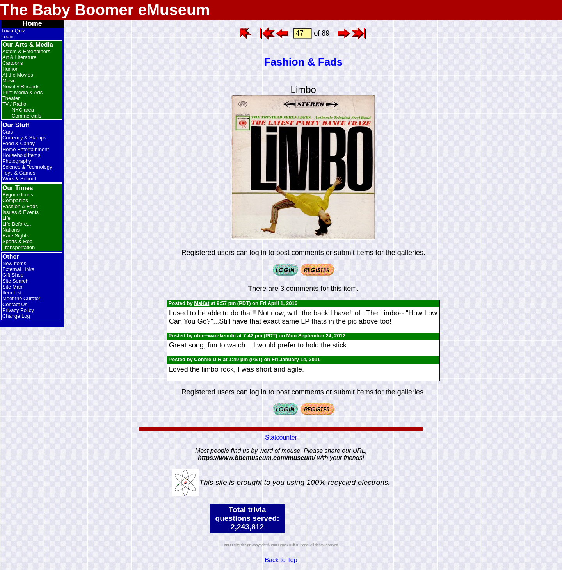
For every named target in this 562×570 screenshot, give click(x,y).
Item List (11, 293)
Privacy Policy (18, 310)
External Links (18, 269)
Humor (10, 69)
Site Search (15, 281)
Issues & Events (20, 212)
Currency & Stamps (24, 138)
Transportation (18, 247)
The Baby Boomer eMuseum (105, 9)
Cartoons (12, 63)
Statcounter (281, 437)
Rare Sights (15, 236)
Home (32, 23)
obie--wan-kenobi (215, 335)
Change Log (16, 316)
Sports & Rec (17, 241)
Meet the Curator (21, 298)
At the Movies (17, 75)
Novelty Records (20, 86)
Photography (16, 161)
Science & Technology (27, 167)
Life (6, 218)
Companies (15, 200)
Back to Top (281, 560)
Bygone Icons (17, 195)
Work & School (19, 179)
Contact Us (14, 304)
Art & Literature (19, 57)
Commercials (26, 116)
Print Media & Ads (22, 92)
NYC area (23, 110)
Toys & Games (19, 173)
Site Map (12, 287)
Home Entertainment (25, 149)
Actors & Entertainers (26, 51)
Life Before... (16, 224)
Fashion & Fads (20, 206)
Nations (11, 230)
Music (9, 81)
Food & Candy (18, 143)
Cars (7, 132)
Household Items (21, 155)
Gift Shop (12, 275)
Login (7, 36)
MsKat (201, 303)
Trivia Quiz (13, 31)
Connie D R (207, 359)
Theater (11, 98)
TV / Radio (14, 104)
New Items (14, 263)
